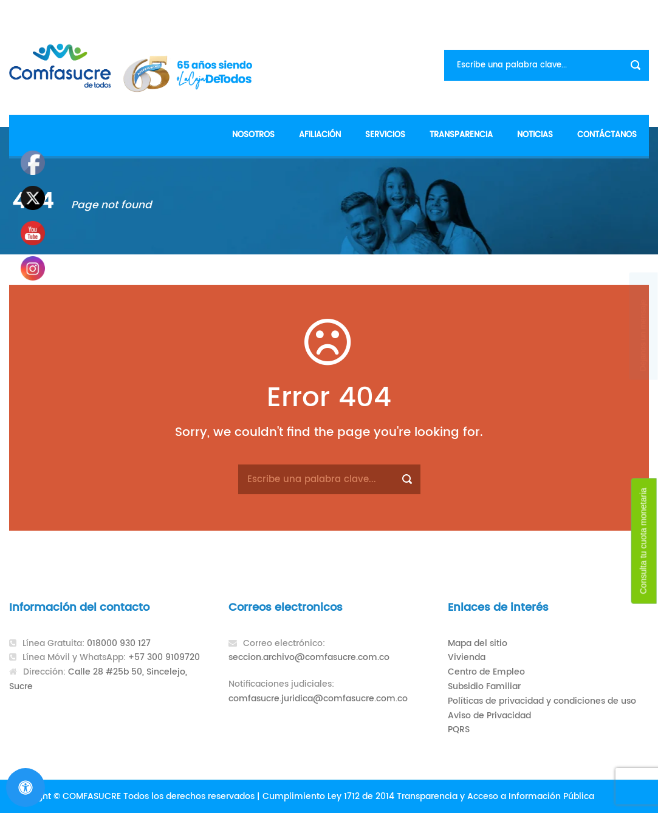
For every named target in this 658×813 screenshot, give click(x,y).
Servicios (385, 135)
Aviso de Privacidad (489, 716)
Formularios (566, 12)
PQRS (459, 729)
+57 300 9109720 (164, 657)
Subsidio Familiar (484, 686)
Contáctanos (607, 135)
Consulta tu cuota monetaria (643, 541)
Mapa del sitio (477, 643)
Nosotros (253, 135)
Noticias (535, 135)
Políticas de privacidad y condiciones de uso (542, 701)
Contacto (626, 12)
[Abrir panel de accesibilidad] (25, 787)
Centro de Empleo (486, 672)
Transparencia (461, 135)
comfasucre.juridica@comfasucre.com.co (318, 699)
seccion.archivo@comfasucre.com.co (308, 657)
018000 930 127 (119, 643)
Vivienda (466, 657)
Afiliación (320, 135)
